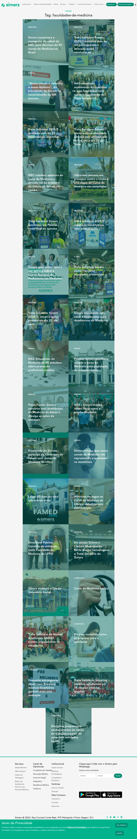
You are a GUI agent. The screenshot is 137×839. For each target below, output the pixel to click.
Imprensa (55, 806)
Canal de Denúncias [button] (85, 4)
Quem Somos (57, 767)
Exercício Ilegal (39, 777)
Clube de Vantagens (19, 776)
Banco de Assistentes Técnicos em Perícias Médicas (22, 785)
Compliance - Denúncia (56, 779)
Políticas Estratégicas (56, 772)
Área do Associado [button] (125, 4)
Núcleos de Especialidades (43, 4)
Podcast (54, 791)
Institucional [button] (26, 4)
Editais (56, 4)
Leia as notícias (57, 788)
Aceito (119, 833)
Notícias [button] (72, 4)
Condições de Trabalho (42, 770)
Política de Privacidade (76, 827)
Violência (37, 788)
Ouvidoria (55, 799)
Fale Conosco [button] (99, 4)
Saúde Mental (20, 767)
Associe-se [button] (111, 4)
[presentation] (96, 785)
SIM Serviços (20, 771)
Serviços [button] (63, 4)
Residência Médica (41, 785)
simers (10, 5)
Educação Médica (40, 774)
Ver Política (121, 825)
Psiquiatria (37, 781)
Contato (54, 802)
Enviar (118, 775)
